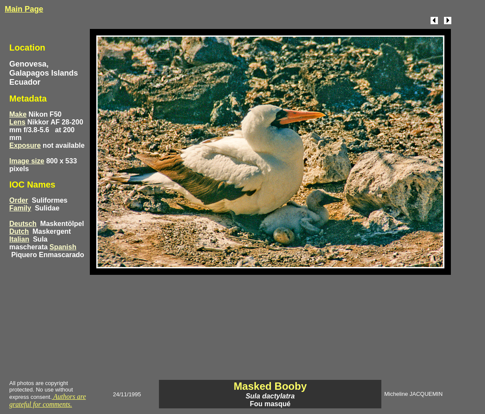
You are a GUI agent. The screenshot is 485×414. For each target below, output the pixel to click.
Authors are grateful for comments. (48, 400)
